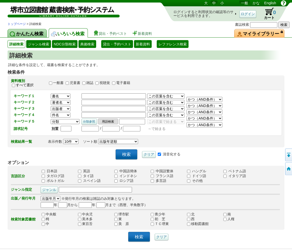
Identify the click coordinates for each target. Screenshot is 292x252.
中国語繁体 (162, 171)
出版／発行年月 (23, 198)
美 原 (121, 224)
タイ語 (86, 176)
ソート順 (110, 141)
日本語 (49, 171)
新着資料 (143, 44)
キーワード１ (24, 96)
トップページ (17, 24)
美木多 (85, 219)
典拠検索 (87, 44)
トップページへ (288, 168)
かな (256, 3)
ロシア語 (124, 181)
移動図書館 (198, 224)
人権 (228, 219)
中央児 (85, 214)
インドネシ (125, 176)
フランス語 (162, 176)
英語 (84, 171)
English (270, 3)
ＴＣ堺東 (160, 224)
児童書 (75, 83)
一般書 (58, 83)
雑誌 (89, 83)
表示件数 (63, 141)
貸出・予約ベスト (117, 44)
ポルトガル (53, 181)
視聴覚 (104, 83)
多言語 (158, 181)
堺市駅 (121, 214)
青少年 (158, 214)
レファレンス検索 (172, 44)
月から (68, 205)
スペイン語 (89, 181)
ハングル (196, 171)
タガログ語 (53, 176)
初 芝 (158, 219)
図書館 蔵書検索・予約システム (60, 10)
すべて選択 (25, 85)
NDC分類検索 (65, 44)
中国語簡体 (125, 171)
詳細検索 (16, 44)
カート (267, 14)
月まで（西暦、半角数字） (122, 205)
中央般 (49, 214)
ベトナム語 (234, 171)
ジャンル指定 (21, 189)
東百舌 (85, 224)
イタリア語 (234, 176)
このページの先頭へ (288, 155)
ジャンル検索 (38, 44)
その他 (195, 181)
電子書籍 (123, 83)
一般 (244, 3)
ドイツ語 (196, 176)
